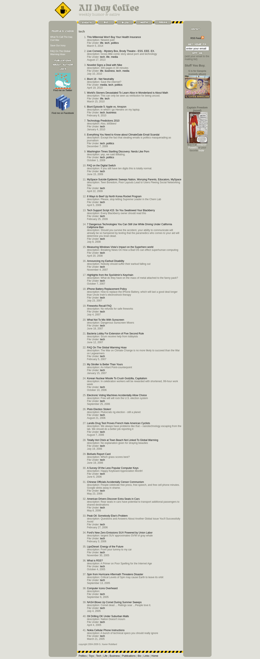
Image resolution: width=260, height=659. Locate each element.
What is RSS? (95, 560)
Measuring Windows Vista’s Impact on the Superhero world (120, 247)
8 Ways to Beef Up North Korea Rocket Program (114, 196)
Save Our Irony (58, 45)
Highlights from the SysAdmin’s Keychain (110, 275)
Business (115, 655)
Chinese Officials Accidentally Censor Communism (115, 482)
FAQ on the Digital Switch (101, 165)
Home (154, 655)
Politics (83, 655)
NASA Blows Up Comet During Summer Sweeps (114, 602)
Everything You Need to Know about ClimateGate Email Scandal (123, 134)
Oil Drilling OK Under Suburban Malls (108, 616)
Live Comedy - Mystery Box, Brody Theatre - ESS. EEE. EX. (121, 51)
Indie (201, 150)
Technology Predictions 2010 (103, 120)
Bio (139, 655)
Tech (98, 655)
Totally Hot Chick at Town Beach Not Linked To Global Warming (122, 440)
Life (105, 655)
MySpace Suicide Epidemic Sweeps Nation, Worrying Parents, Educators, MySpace (134, 179)
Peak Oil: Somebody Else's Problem (107, 515)
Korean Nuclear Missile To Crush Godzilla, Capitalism (117, 378)
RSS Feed (197, 38)
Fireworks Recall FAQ (99, 305)
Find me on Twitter (62, 89)
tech (107, 42)
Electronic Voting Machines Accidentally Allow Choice (117, 395)
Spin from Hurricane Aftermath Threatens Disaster (115, 574)
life (101, 42)
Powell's (193, 147)
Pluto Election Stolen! (99, 409)
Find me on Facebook (63, 111)
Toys (91, 655)
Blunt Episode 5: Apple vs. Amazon (107, 106)
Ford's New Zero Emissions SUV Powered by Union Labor (120, 532)
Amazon (202, 144)
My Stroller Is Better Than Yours (105, 364)
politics (115, 42)
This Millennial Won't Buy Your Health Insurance (114, 37)
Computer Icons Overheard (102, 588)
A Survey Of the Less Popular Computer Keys (113, 468)
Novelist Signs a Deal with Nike (104, 65)
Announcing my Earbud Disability (105, 261)
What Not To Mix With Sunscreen (105, 319)
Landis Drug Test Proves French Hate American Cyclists (118, 423)
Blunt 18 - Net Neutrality (100, 79)
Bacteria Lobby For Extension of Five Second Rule (115, 333)
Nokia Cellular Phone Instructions (106, 630)
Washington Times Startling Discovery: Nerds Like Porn (118, 151)
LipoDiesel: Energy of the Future (105, 546)
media (114, 56)
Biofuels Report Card (99, 454)
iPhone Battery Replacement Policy (107, 288)
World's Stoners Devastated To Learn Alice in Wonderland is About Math (127, 92)
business (110, 70)
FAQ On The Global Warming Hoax (107, 347)
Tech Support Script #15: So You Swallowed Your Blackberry (121, 210)
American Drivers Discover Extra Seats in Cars (113, 498)
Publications (129, 655)
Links (146, 655)
